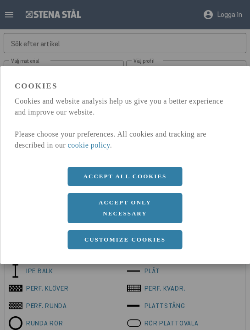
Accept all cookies (125, 176)
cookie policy (89, 145)
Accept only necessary (125, 208)
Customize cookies (125, 239)
